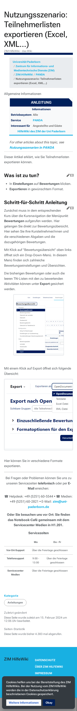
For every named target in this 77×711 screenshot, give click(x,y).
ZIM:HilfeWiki (24, 74)
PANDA (40, 74)
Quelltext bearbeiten (71, 174)
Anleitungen (15, 602)
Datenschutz (45, 660)
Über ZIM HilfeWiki (49, 666)
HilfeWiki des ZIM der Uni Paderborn (41, 131)
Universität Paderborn (26, 61)
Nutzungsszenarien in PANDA (31, 147)
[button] (23, 702)
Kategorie (11, 595)
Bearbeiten (67, 174)
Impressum (43, 673)
